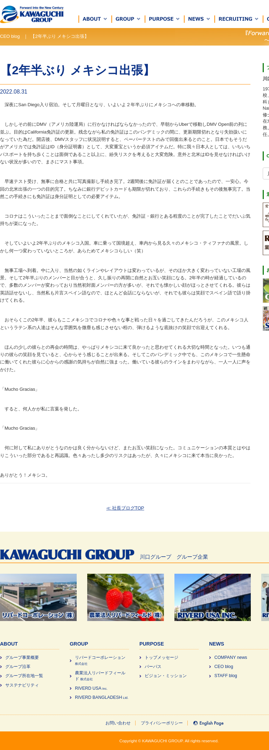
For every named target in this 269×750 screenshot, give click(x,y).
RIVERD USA (91, 688)
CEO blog (223, 666)
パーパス (153, 666)
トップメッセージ (161, 657)
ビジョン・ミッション (166, 675)
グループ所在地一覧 (24, 675)
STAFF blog (225, 675)
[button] (95, 19)
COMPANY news (230, 657)
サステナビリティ (22, 685)
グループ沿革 (17, 666)
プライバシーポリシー (162, 723)
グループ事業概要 (22, 657)
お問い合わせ (118, 723)
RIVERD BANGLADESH (101, 697)
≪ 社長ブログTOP (125, 508)
